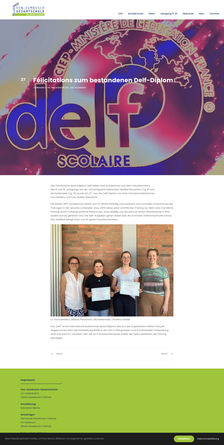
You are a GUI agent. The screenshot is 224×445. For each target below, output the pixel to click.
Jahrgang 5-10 (168, 13)
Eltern (152, 13)
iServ (201, 13)
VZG (120, 13)
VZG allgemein (78, 87)
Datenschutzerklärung (208, 438)
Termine (214, 13)
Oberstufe (188, 13)
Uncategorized (60, 87)
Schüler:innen (135, 13)
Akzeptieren (184, 438)
